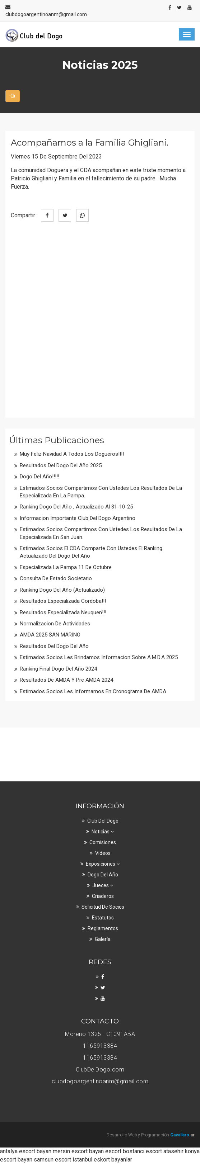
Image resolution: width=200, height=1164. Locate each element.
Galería (103, 939)
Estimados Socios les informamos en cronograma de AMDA (93, 691)
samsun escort (52, 1159)
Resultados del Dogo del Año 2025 (61, 465)
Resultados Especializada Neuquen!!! (63, 612)
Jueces (102, 885)
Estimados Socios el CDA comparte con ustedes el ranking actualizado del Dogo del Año (91, 552)
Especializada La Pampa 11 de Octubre (66, 567)
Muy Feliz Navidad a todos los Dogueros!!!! (72, 454)
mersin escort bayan (78, 1151)
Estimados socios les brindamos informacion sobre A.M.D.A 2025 (99, 657)
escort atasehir (164, 1151)
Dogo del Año (103, 874)
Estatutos (103, 918)
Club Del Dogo (102, 821)
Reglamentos (103, 928)
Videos (103, 853)
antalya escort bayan (25, 1151)
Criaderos (103, 896)
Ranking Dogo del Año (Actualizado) (62, 590)
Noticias (103, 831)
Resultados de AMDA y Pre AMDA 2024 (66, 680)
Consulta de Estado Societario (56, 578)
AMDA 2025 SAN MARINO (50, 634)
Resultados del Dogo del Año (54, 646)
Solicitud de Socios (103, 907)
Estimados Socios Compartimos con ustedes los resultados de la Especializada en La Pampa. (101, 492)
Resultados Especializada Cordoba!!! (63, 601)
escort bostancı (124, 1151)
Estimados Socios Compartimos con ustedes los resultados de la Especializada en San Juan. (101, 533)
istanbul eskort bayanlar (102, 1159)
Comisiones (102, 842)
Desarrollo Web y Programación (151, 1134)
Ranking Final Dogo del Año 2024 (58, 669)
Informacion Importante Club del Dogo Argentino (77, 518)
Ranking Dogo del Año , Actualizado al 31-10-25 (76, 506)
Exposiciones (103, 864)
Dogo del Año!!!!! (39, 476)
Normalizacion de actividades (55, 623)
